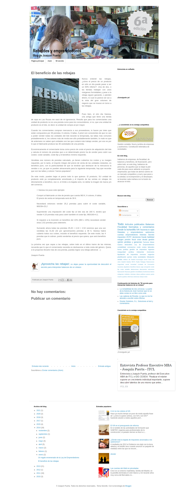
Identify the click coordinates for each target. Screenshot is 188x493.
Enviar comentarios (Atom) (52, 370)
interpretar (140, 252)
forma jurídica (123, 249)
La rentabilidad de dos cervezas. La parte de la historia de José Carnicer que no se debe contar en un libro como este (136, 291)
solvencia (136, 276)
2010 (39, 477)
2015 (39, 424)
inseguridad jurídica (126, 252)
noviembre (43, 431)
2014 (39, 428)
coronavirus (131, 247)
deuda (144, 240)
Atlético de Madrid (129, 259)
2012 (39, 470)
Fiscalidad (122, 227)
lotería (152, 272)
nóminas (133, 274)
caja (142, 267)
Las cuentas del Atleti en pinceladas (124, 468)
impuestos (122, 237)
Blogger (128, 486)
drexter (113, 454)
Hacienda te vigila (147, 230)
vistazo (142, 276)
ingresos (151, 249)
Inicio (73, 366)
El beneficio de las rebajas (48, 461)
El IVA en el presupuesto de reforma (124, 426)
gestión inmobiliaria (136, 272)
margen (121, 240)
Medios (128, 262)
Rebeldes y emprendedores (130, 232)
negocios (151, 254)
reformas (130, 276)
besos (138, 267)
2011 (39, 473)
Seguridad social (123, 264)
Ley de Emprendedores (144, 244)
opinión (120, 242)
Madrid (123, 262)
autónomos (150, 232)
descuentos (143, 269)
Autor (50, 61)
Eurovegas (139, 259)
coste (139, 247)
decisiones (136, 237)
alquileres (127, 267)
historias (143, 235)
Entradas (123, 211)
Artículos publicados (134, 224)
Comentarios (125, 215)
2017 (39, 421)
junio (41, 437)
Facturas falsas (148, 242)
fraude (143, 237)
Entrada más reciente (40, 366)
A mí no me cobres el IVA (120, 411)
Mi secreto (60, 61)
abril (40, 444)
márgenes (121, 274)
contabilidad (122, 247)
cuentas (121, 235)
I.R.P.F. (129, 237)
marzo (41, 448)
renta (135, 257)
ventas (120, 259)
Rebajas (143, 262)
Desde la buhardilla (127, 229)
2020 (39, 414)
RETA (133, 262)
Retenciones (150, 262)
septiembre (43, 434)
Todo (121, 224)
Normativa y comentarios (141, 227)
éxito (145, 276)
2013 (39, 466)
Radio (138, 262)
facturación (121, 272)
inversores (150, 252)
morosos (143, 254)
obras (138, 274)
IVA (138, 229)
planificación (122, 257)
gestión (151, 240)
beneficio (133, 267)
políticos (143, 274)
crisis (139, 240)
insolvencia (146, 272)
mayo (41, 441)
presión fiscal (130, 240)
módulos (127, 274)
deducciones (135, 269)
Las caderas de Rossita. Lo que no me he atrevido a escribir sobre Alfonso (136, 297)
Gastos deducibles (125, 244)
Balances (150, 224)
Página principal (37, 61)
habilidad (150, 237)
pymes (129, 257)
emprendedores (132, 235)
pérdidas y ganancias (133, 242)
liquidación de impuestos (128, 254)
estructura (151, 269)
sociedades (142, 257)
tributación (150, 257)
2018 (39, 417)
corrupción (147, 267)
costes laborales (148, 247)
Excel (145, 259)
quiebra (124, 276)
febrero (42, 451)
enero (41, 455)
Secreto (151, 235)
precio (148, 274)
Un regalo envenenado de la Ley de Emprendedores (58, 458)
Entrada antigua (104, 366)
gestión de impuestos (138, 249)
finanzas (127, 272)
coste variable (125, 269)
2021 (39, 410)
